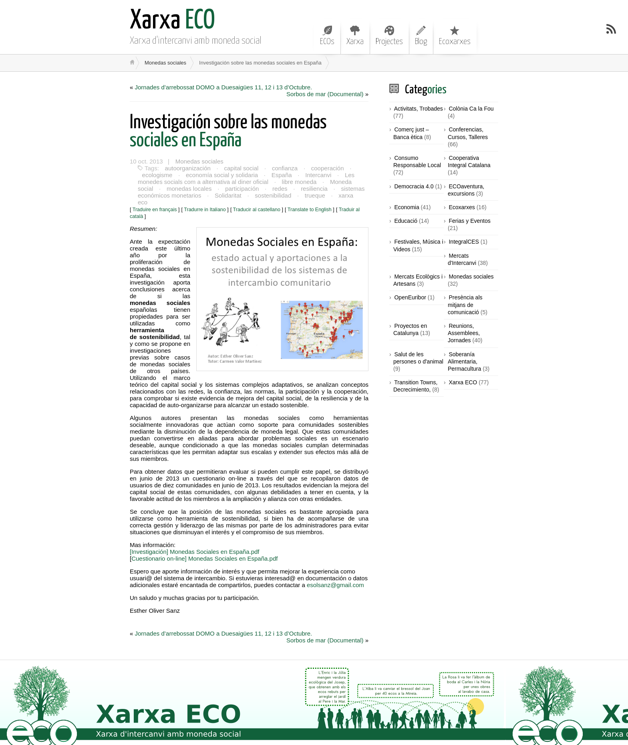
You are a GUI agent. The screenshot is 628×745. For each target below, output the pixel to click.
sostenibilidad (272, 195)
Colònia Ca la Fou (471, 108)
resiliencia (312, 188)
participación (241, 188)
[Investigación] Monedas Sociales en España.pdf (195, 544)
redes (278, 188)
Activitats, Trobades (418, 108)
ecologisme (157, 175)
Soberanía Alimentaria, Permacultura (464, 361)
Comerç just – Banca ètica (411, 133)
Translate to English (310, 203)
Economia (406, 207)
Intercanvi (317, 175)
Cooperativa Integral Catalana (469, 161)
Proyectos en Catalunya (410, 329)
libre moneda (299, 181)
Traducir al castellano (256, 203)
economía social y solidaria (221, 175)
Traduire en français (155, 203)
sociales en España (228, 131)
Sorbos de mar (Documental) (325, 94)
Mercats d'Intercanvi (462, 259)
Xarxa (355, 36)
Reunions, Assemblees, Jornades (464, 333)
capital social (240, 168)
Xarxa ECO (463, 382)
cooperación (326, 168)
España (280, 175)
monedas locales (188, 188)
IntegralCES (464, 241)
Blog (421, 36)
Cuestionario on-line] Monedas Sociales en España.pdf (204, 551)
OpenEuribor (410, 297)
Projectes (389, 36)
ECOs (327, 36)
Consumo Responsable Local (417, 161)
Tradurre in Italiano (204, 203)
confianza (283, 168)
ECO (172, 21)
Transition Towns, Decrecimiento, (415, 386)
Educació (405, 221)
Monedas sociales (165, 63)
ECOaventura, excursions (466, 190)
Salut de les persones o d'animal (418, 358)
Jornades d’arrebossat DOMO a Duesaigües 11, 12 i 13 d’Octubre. (223, 87)
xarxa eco (350, 195)
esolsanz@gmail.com (335, 578)
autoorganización (187, 168)
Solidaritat (227, 195)
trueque (314, 195)
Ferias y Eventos (469, 221)
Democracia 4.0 (413, 186)
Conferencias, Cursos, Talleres (468, 133)
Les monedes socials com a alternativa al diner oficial (245, 178)
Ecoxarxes (455, 36)
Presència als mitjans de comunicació (465, 304)
